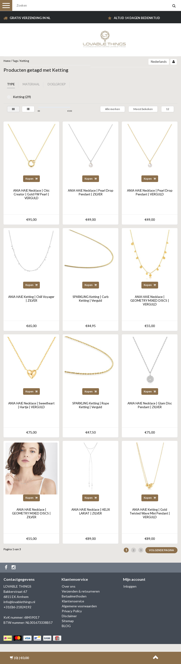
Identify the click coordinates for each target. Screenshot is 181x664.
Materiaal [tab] (31, 84)
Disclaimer (69, 616)
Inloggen (129, 586)
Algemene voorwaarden (79, 606)
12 (167, 109)
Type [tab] (11, 84)
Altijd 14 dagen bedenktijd (137, 18)
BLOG (66, 626)
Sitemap (68, 621)
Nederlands (159, 61)
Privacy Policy (72, 611)
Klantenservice (73, 601)
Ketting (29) (9, 97)
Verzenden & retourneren (81, 591)
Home (7, 60)
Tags (15, 60)
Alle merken (112, 109)
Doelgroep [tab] (57, 84)
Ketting (24, 60)
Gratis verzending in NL (30, 18)
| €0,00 (19, 658)
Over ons (68, 586)
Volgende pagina (161, 550)
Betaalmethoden (74, 596)
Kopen (31, 178)
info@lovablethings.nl (19, 602)
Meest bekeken (143, 109)
